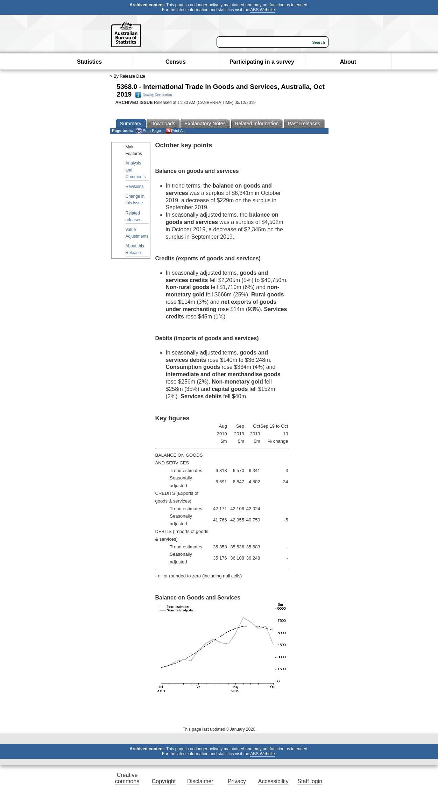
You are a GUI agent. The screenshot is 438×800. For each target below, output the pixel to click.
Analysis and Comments (136, 170)
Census (175, 62)
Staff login (309, 781)
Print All (174, 130)
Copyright (164, 781)
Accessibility (273, 781)
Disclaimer (200, 781)
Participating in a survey (261, 62)
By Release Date (129, 76)
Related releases (133, 216)
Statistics (89, 62)
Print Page (148, 130)
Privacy (237, 781)
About (348, 62)
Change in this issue (135, 199)
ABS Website (262, 9)
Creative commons (127, 778)
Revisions (135, 186)
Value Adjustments (137, 233)
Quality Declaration (153, 95)
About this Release (135, 249)
